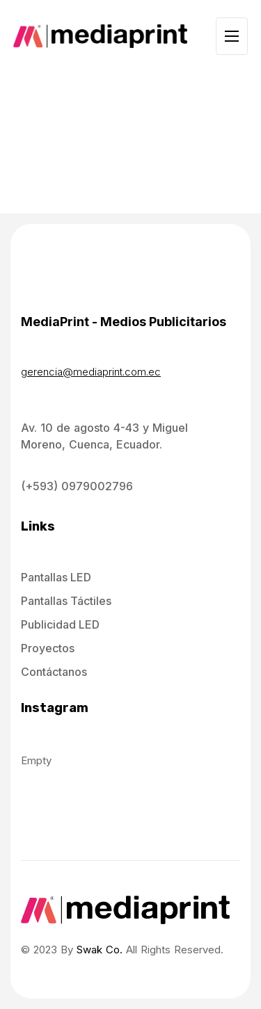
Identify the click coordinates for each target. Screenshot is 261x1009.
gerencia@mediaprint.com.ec (91, 371)
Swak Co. (99, 949)
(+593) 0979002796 (77, 486)
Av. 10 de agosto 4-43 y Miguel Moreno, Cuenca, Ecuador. (104, 436)
